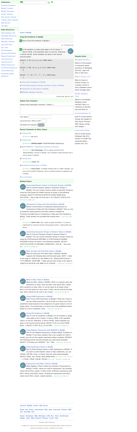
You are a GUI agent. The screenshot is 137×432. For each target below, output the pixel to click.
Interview (56, 411)
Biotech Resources (8, 65)
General (23, 407)
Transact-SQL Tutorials (9, 20)
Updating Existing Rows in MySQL (34, 167)
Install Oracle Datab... (83, 130)
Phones (45, 420)
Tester (22, 417)
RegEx (22, 420)
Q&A (33, 420)
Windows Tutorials (7, 41)
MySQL (29, 32)
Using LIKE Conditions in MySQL (34, 82)
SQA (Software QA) (8, 33)
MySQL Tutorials (7, 8)
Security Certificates (8, 53)
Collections (39, 411)
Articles (64, 411)
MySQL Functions (7, 11)
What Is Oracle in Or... (83, 76)
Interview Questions (8, 5)
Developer (29, 417)
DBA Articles (5, 23)
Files (57, 417)
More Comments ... (27, 179)
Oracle (35, 407)
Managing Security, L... (83, 59)
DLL (52, 417)
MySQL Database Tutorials (32, 92)
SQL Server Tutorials (8, 17)
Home (22, 32)
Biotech (39, 420)
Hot (26, 411)
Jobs (50, 411)
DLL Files (4, 47)
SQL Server (43, 407)
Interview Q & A (6, 62)
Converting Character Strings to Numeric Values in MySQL (43, 85)
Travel (51, 420)
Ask (21, 413)
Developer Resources (9, 36)
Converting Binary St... (83, 113)
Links (28, 420)
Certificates (64, 417)
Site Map (4, 26)
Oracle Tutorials (7, 14)
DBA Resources (7, 39)
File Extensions (6, 50)
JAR (48, 417)
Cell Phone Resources (9, 68)
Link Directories (7, 59)
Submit (41, 126)
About (31, 411)
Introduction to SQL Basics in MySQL (35, 89)
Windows (42, 417)
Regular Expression (8, 56)
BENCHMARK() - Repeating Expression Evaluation (40, 148)
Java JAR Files (6, 44)
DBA (36, 417)
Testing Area (26, 135)
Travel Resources (7, 70)
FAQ (46, 411)
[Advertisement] (10, 105)
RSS (69, 411)
